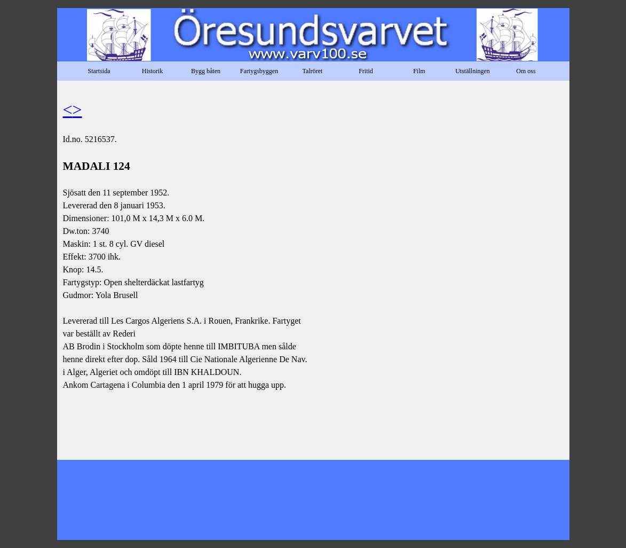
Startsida (99, 71)
